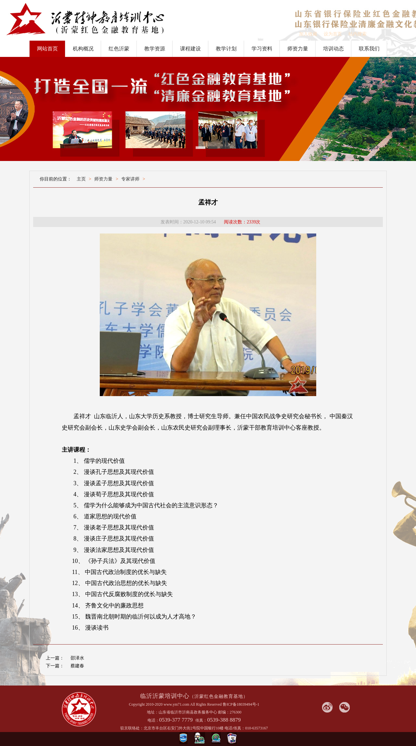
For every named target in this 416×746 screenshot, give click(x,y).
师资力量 (297, 48)
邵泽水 (77, 658)
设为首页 (333, 34)
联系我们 (369, 48)
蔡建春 (77, 665)
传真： (201, 720)
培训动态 (333, 48)
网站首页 (47, 48)
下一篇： (55, 665)
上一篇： (55, 658)
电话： (153, 720)
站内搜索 (357, 34)
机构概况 (83, 48)
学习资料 (262, 48)
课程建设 (190, 48)
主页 (81, 179)
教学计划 (226, 48)
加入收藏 (308, 34)
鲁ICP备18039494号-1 (241, 704)
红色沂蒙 (119, 48)
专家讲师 (130, 179)
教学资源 (154, 48)
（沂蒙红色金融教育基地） (218, 696)
